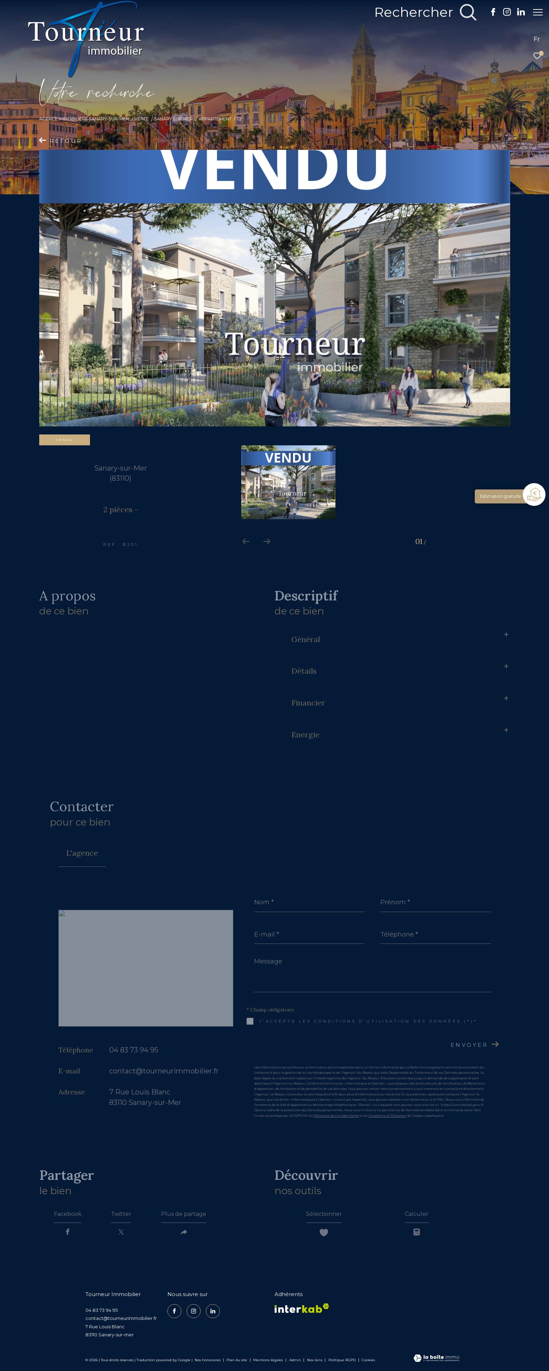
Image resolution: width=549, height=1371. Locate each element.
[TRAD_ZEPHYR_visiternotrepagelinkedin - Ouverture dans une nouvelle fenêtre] (517, 14)
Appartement (215, 118)
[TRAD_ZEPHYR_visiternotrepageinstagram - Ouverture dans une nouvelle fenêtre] (503, 14)
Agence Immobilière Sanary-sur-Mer (84, 118)
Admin (295, 1360)
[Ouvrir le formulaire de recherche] (422, 12)
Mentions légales (268, 1360)
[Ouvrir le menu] (538, 12)
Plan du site (237, 1360)
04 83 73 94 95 (133, 1050)
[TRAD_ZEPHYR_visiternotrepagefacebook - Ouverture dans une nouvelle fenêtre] (490, 14)
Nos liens (315, 1360)
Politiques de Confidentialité (336, 1116)
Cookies (368, 1360)
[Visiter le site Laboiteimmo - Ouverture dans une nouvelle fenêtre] (436, 1359)
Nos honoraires (208, 1360)
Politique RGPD (342, 1360)
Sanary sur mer (173, 118)
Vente (141, 118)
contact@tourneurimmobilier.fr (164, 1071)
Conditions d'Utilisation (387, 1116)
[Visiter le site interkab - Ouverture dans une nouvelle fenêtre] (301, 1308)
